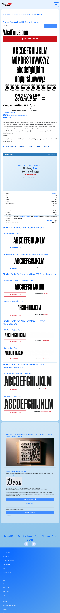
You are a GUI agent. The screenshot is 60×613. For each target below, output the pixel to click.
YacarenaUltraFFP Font (13, 234)
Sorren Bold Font (10, 348)
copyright (22, 146)
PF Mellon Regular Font (13, 330)
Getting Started (7, 588)
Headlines (50, 221)
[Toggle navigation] (56, 4)
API (4, 595)
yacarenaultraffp (11, 146)
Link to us (5, 556)
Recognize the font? (30, 499)
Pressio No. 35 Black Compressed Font (18, 280)
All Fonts (17, 14)
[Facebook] (26, 544)
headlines (22, 216)
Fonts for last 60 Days (9, 605)
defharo (31, 146)
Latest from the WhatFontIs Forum (16, 471)
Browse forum (30, 503)
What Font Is (6, 553)
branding (36, 216)
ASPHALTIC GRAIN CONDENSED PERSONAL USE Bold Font (26, 254)
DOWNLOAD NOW (30, 39)
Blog (4, 568)
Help (4, 580)
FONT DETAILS (15, 247)
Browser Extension (8, 560)
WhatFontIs (7, 14)
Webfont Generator (30, 512)
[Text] (23, 26)
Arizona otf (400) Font (12, 396)
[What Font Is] (6, 4)
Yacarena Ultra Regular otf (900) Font (18, 373)
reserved (46, 146)
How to (5, 584)
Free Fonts (6, 591)
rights (38, 146)
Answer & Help (10, 475)
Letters (5, 609)
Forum (5, 601)
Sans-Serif (54, 193)
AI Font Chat (6, 564)
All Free (26, 14)
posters (28, 216)
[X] (34, 544)
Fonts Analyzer (7, 572)
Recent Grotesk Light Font (14, 301)
